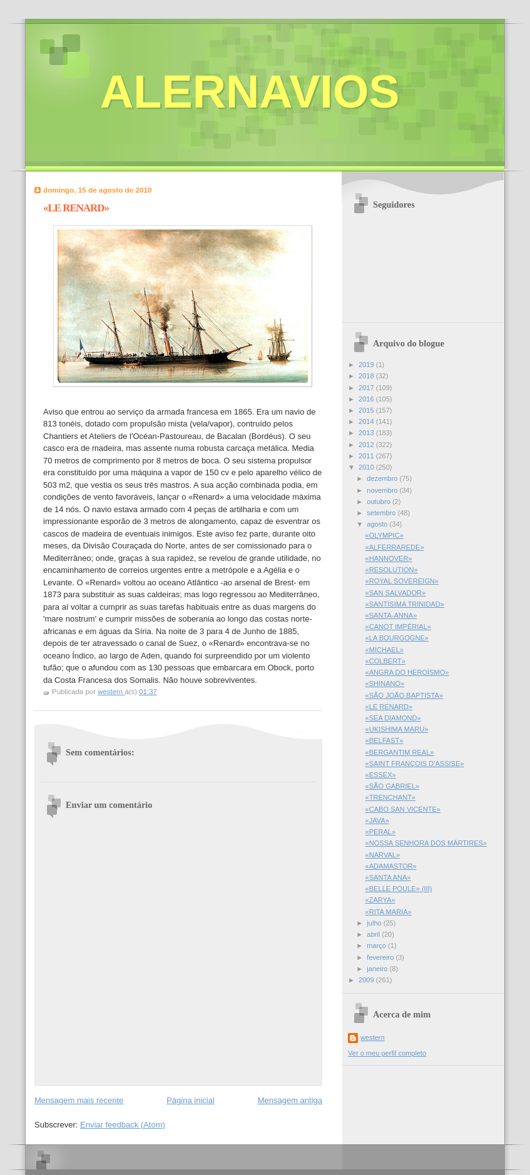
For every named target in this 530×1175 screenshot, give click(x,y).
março (377, 945)
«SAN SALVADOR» (395, 593)
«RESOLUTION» (391, 569)
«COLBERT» (385, 661)
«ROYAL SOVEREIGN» (402, 581)
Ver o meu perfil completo (387, 1053)
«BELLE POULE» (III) (398, 888)
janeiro (378, 968)
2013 (367, 432)
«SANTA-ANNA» (391, 615)
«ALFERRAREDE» (394, 547)
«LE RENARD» (389, 706)
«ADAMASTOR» (391, 866)
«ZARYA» (380, 900)
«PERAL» (380, 831)
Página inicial (190, 1100)
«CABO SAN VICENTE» (403, 809)
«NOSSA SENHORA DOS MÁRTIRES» (426, 843)
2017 (367, 387)
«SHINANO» (385, 683)
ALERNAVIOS (250, 92)
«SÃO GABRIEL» (392, 786)
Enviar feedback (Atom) (122, 1124)
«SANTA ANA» (388, 877)
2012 (367, 444)
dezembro (383, 478)
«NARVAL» (382, 855)
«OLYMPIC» (384, 535)
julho (375, 923)
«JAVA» (377, 820)
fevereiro (381, 957)
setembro (382, 513)
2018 (367, 376)
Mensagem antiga (290, 1100)
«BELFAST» (384, 740)
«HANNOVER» (388, 558)
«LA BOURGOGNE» (397, 638)
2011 (367, 456)
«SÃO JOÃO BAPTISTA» (404, 695)
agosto (378, 524)
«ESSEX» (380, 775)
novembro (383, 490)
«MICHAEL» (384, 649)
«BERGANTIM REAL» (399, 752)
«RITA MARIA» (388, 911)
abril (374, 934)
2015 (367, 410)
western (372, 1037)
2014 (367, 421)
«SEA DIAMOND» (393, 718)
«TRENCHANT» (390, 797)
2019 (367, 364)
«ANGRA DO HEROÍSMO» (407, 672)
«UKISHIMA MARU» (397, 729)
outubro (379, 501)
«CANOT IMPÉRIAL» (398, 626)
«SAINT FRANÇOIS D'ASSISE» (414, 763)
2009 (367, 980)
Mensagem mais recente (78, 1100)
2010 (367, 467)
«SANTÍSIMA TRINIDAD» (404, 604)
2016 (367, 399)
